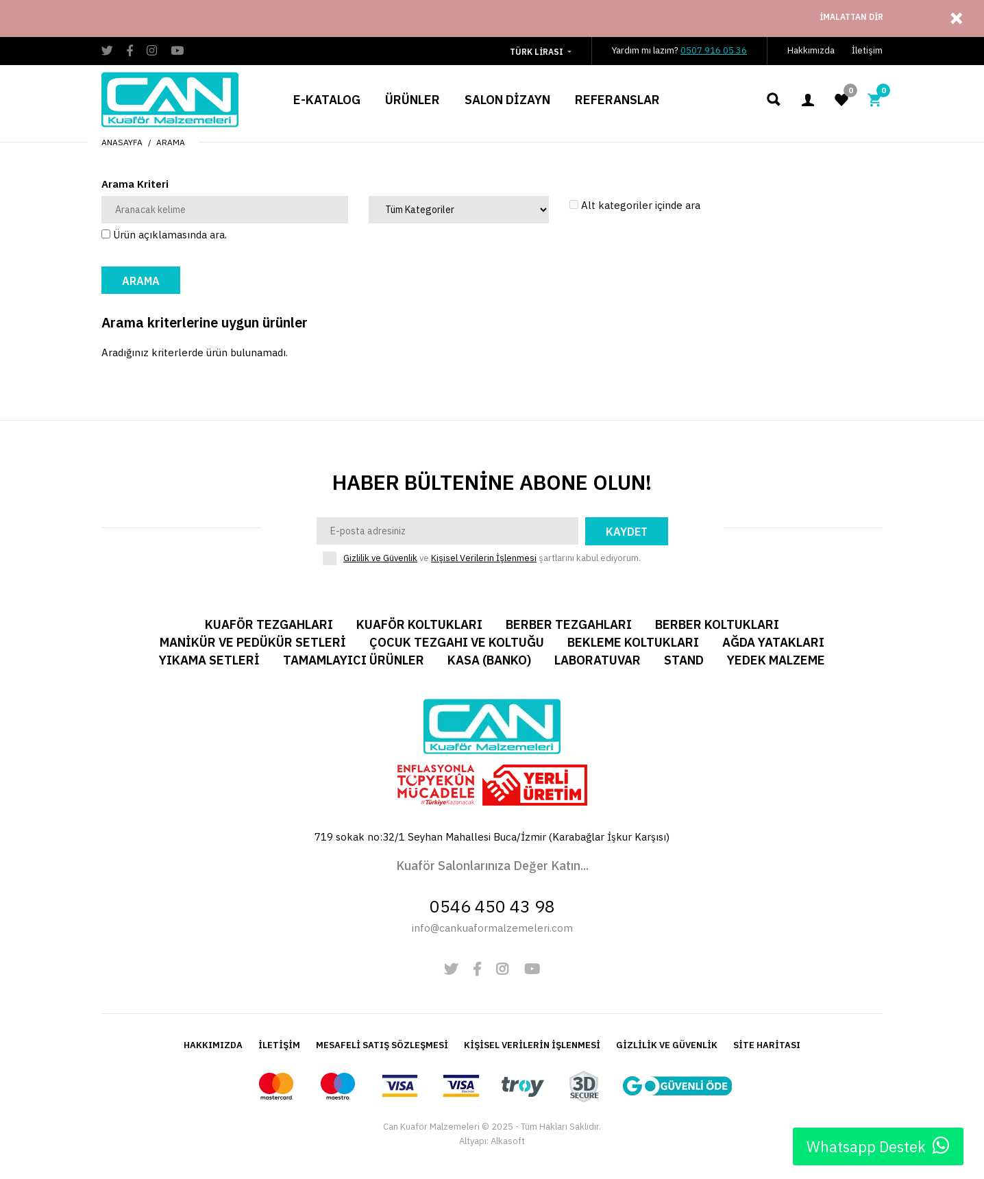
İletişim (867, 50)
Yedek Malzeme (776, 660)
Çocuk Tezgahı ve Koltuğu (456, 642)
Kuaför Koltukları (419, 624)
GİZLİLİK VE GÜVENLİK (666, 1045)
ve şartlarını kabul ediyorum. (492, 558)
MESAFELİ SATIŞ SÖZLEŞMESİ (382, 1045)
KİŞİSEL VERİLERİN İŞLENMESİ (532, 1045)
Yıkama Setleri (209, 660)
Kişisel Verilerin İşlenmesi (484, 558)
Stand (684, 660)
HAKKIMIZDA (213, 1045)
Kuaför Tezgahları (269, 624)
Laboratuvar (597, 660)
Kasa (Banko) (489, 660)
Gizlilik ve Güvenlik (380, 558)
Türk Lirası (536, 52)
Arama (170, 142)
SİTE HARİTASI (766, 1045)
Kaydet (627, 531)
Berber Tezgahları (569, 624)
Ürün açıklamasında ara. (164, 234)
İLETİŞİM (279, 1045)
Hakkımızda (811, 50)
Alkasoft (508, 1141)
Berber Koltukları (717, 624)
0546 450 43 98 (492, 906)
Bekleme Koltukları (633, 642)
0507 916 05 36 (713, 50)
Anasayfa (122, 142)
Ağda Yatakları (773, 642)
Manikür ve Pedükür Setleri (253, 642)
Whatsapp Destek (878, 1146)
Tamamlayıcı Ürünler (353, 660)
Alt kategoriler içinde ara (634, 205)
